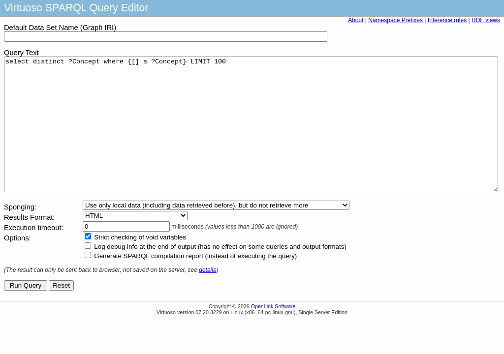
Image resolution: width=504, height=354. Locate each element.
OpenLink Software (273, 333)
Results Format (28, 244)
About (355, 20)
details (207, 296)
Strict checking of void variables (140, 263)
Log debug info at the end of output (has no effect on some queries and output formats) (220, 273)
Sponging (19, 233)
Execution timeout (33, 254)
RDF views (486, 20)
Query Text (21, 53)
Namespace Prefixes (395, 20)
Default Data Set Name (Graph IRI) (60, 27)
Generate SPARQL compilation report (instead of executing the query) (195, 282)
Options (16, 264)
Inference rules (447, 20)
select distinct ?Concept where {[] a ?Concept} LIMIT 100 (251, 138)
